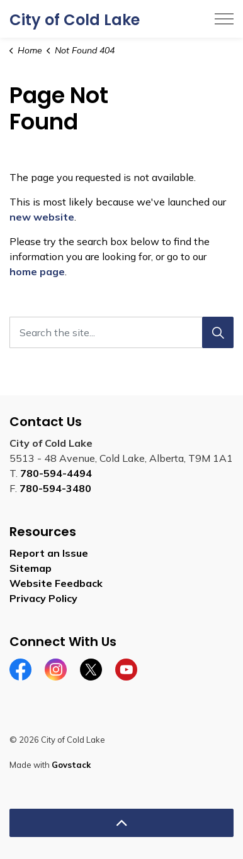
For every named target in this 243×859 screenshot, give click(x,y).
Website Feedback (56, 583)
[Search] (218, 332)
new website (41, 217)
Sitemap (30, 568)
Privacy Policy (43, 598)
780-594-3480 (55, 488)
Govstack (71, 765)
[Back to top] (121, 823)
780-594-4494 (56, 473)
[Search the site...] (121, 332)
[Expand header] (224, 19)
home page (37, 271)
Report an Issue (48, 553)
